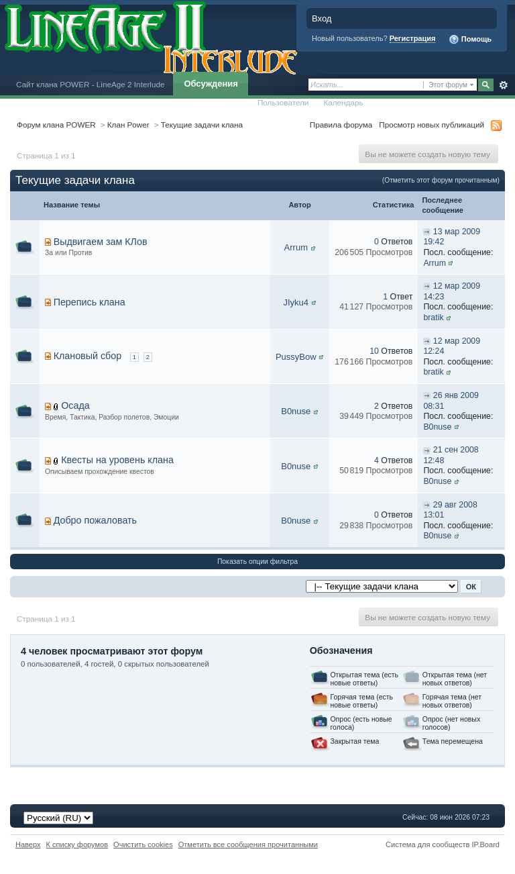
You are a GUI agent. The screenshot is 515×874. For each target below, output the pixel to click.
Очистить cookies (143, 844)
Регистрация (413, 38)
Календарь (343, 102)
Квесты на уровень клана (117, 459)
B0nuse (295, 411)
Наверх (28, 844)
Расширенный (503, 85)
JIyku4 (295, 302)
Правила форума (341, 124)
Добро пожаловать (95, 520)
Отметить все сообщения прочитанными (248, 844)
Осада (75, 405)
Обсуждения (210, 84)
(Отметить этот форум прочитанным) (441, 180)
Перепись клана (89, 302)
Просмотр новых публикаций (431, 124)
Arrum (296, 247)
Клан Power (128, 124)
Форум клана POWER (56, 124)
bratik (433, 317)
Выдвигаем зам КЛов (101, 241)
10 (374, 351)
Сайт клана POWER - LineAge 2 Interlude (90, 84)
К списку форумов (77, 844)
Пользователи (283, 102)
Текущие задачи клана (202, 124)
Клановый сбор (88, 355)
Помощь (470, 39)
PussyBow (296, 357)
